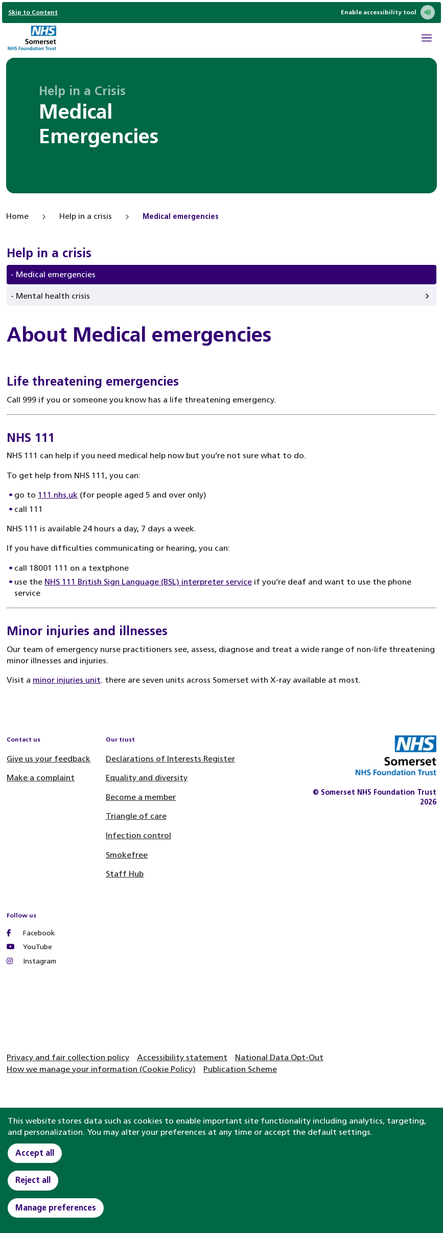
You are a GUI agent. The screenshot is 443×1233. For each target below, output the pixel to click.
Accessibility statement (182, 1057)
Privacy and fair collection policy (68, 1057)
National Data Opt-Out (279, 1057)
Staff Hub (125, 874)
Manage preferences (55, 1208)
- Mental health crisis (50, 296)
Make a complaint (41, 777)
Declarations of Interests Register (170, 759)
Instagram (31, 961)
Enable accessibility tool (388, 12)
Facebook (31, 933)
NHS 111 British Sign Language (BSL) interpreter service (148, 582)
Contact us (23, 739)
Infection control (138, 835)
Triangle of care (136, 816)
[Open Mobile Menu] (426, 39)
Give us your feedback (48, 759)
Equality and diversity (147, 777)
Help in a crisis (85, 216)
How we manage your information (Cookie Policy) (101, 1069)
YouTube (29, 947)
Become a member (141, 797)
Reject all (33, 1180)
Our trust (120, 739)
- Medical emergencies (53, 274)
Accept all (34, 1153)
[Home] (31, 39)
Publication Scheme (240, 1069)
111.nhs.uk (58, 495)
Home (17, 216)
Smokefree (127, 855)
